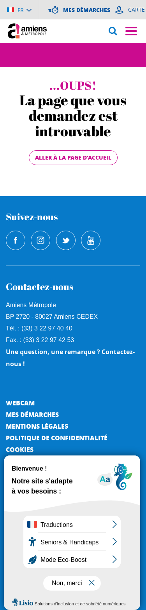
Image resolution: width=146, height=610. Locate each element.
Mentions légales (37, 426)
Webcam (20, 402)
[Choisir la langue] (19, 9)
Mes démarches (32, 414)
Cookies (19, 449)
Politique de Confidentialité (56, 437)
